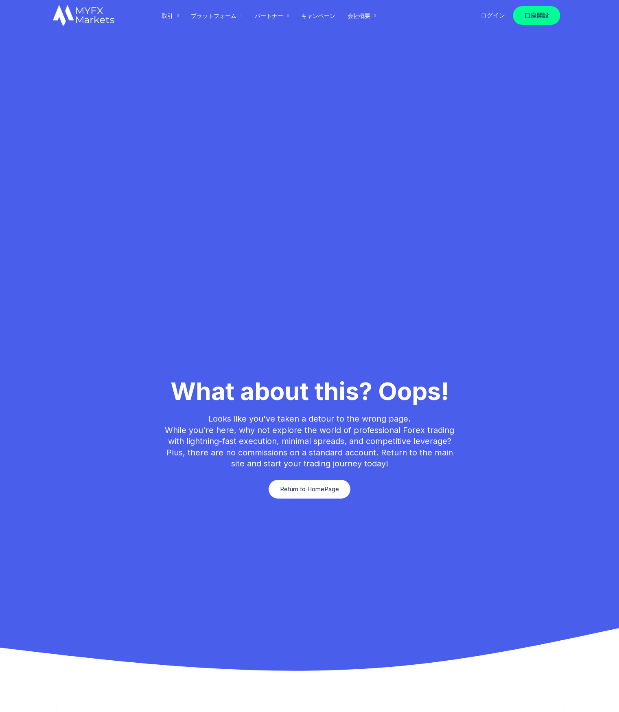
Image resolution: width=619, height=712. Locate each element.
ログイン (493, 15)
